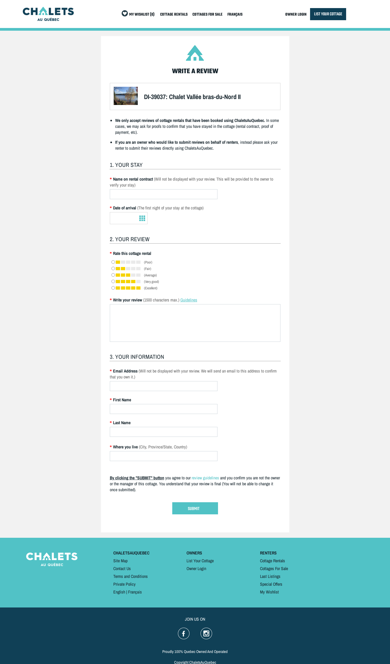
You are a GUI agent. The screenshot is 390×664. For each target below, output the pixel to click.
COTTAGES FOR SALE (207, 15)
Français (135, 592)
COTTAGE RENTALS (174, 15)
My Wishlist (269, 592)
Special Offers (271, 584)
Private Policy (124, 584)
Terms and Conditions (130, 576)
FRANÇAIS (235, 15)
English (119, 592)
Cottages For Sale (274, 568)
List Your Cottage (200, 561)
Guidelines (188, 300)
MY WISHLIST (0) (141, 15)
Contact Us (122, 568)
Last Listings (270, 576)
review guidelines (205, 478)
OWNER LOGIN (296, 15)
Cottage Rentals (272, 561)
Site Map (120, 561)
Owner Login (196, 568)
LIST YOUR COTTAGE (328, 14)
